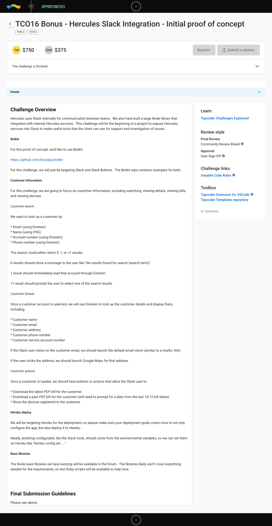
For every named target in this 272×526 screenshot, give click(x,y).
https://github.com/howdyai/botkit (36, 160)
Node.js (20, 32)
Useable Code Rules (216, 175)
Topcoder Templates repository (224, 200)
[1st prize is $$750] (16, 50)
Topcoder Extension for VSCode (225, 195)
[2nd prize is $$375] (49, 50)
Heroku (33, 32)
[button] (257, 67)
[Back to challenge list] (10, 24)
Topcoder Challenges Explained (225, 118)
